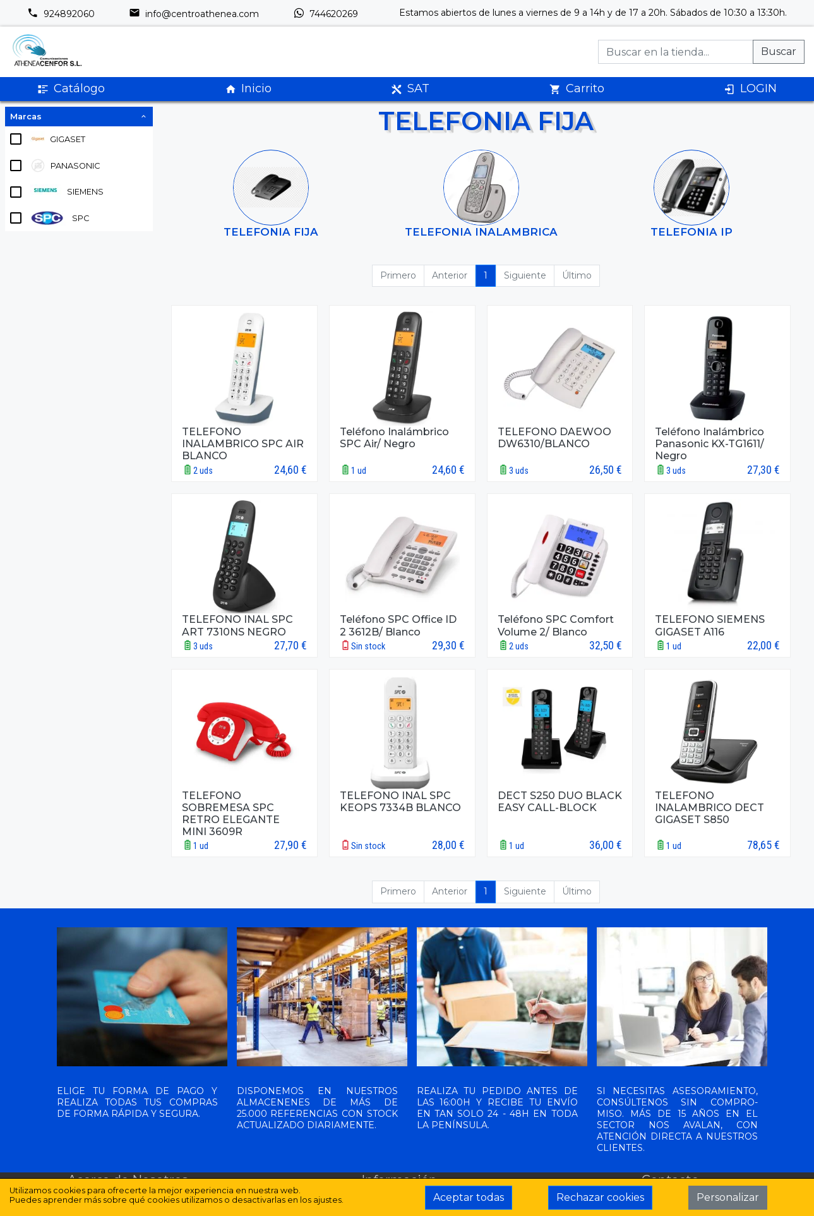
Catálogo (71, 88)
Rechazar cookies (600, 1197)
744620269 (325, 14)
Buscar (778, 51)
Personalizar (728, 1197)
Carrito (576, 88)
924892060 (61, 14)
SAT (410, 88)
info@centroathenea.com (194, 14)
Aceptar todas (468, 1197)
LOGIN (750, 88)
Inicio (248, 88)
